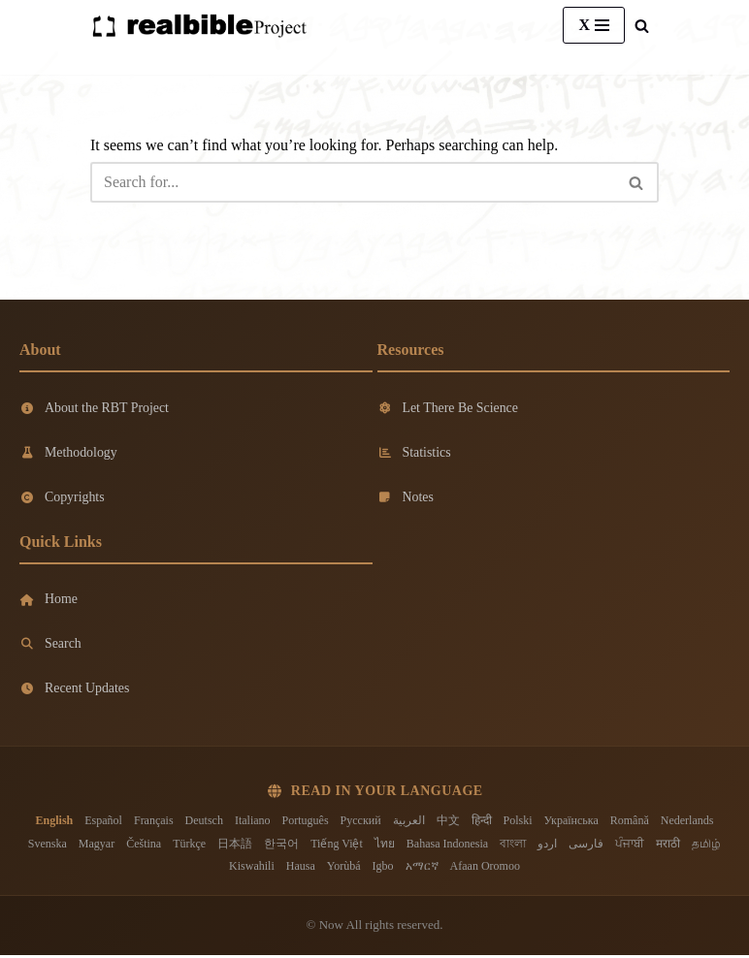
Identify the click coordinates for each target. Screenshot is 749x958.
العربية (409, 823)
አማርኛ (422, 869)
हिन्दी (482, 823)
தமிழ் (706, 845)
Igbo (383, 869)
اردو (547, 845)
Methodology (68, 452)
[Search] (642, 25)
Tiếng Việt (336, 845)
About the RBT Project (94, 407)
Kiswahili (252, 869)
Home (48, 600)
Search (50, 645)
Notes (406, 498)
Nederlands (687, 823)
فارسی (586, 845)
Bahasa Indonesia (447, 845)
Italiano (253, 823)
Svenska (47, 845)
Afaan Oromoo (485, 869)
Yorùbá (344, 869)
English (55, 823)
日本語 (234, 845)
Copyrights (62, 498)
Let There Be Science (448, 407)
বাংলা (513, 845)
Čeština (143, 845)
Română (629, 823)
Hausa (300, 869)
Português (305, 823)
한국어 (281, 845)
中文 (448, 823)
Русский (361, 823)
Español (103, 823)
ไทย (384, 845)
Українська (571, 823)
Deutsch (204, 823)
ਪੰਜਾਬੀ (629, 845)
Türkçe (189, 845)
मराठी (668, 845)
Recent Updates (74, 691)
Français (154, 823)
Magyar (96, 845)
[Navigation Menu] (594, 25)
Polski (518, 823)
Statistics (414, 452)
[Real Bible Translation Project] (199, 26)
